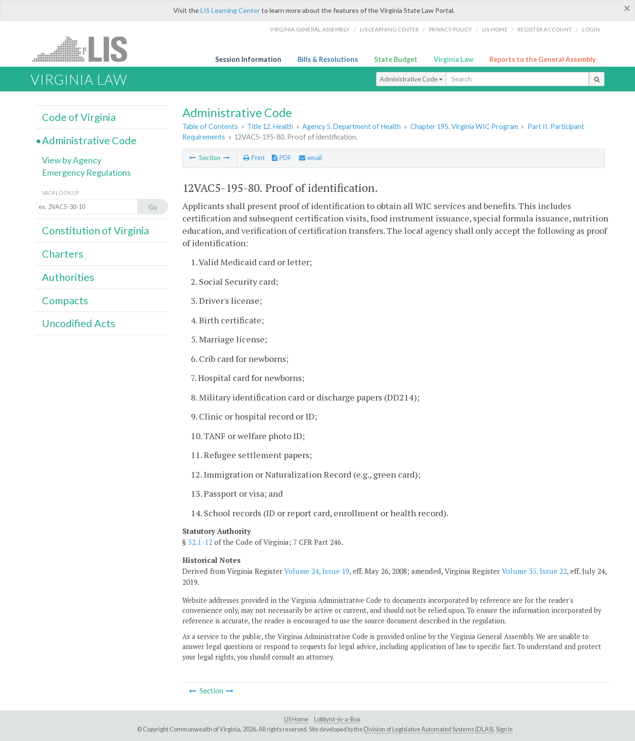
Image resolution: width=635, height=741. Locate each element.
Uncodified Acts (78, 323)
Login (591, 29)
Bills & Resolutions (328, 59)
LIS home (494, 29)
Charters (62, 254)
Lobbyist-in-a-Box (337, 719)
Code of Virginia (79, 117)
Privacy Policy (450, 29)
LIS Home (296, 719)
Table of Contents (210, 126)
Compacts (65, 300)
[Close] (627, 8)
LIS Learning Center (230, 10)
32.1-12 (200, 542)
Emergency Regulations (86, 172)
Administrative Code (411, 79)
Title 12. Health (270, 126)
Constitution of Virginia (95, 230)
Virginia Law (453, 59)
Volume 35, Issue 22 (534, 571)
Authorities (68, 277)
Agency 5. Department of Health (351, 126)
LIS (85, 49)
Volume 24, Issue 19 (316, 571)
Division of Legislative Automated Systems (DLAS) (429, 729)
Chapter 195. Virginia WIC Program (464, 126)
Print (254, 157)
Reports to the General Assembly (542, 59)
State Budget (395, 59)
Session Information (248, 59)
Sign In (504, 729)
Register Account (544, 29)
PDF (281, 157)
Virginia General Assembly (309, 29)
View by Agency (71, 160)
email (310, 157)
